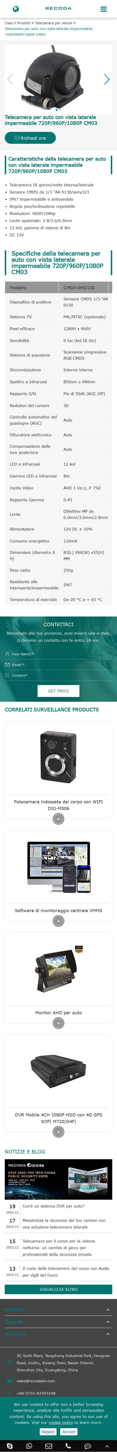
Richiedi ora (30, 138)
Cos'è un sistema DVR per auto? (54, 1206)
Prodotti (24, 23)
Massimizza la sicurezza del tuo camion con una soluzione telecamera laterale (64, 1223)
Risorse (13, 1322)
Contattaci (58, 624)
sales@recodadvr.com (30, 1381)
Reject (48, 1432)
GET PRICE (58, 691)
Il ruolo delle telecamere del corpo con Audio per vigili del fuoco (66, 1271)
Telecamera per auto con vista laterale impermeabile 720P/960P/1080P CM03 (49, 31)
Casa (9, 23)
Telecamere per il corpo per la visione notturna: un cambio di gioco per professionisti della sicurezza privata (59, 1248)
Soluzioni (15, 1334)
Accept (69, 1432)
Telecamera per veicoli (53, 23)
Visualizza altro (59, 1289)
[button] (106, 79)
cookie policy (61, 1422)
